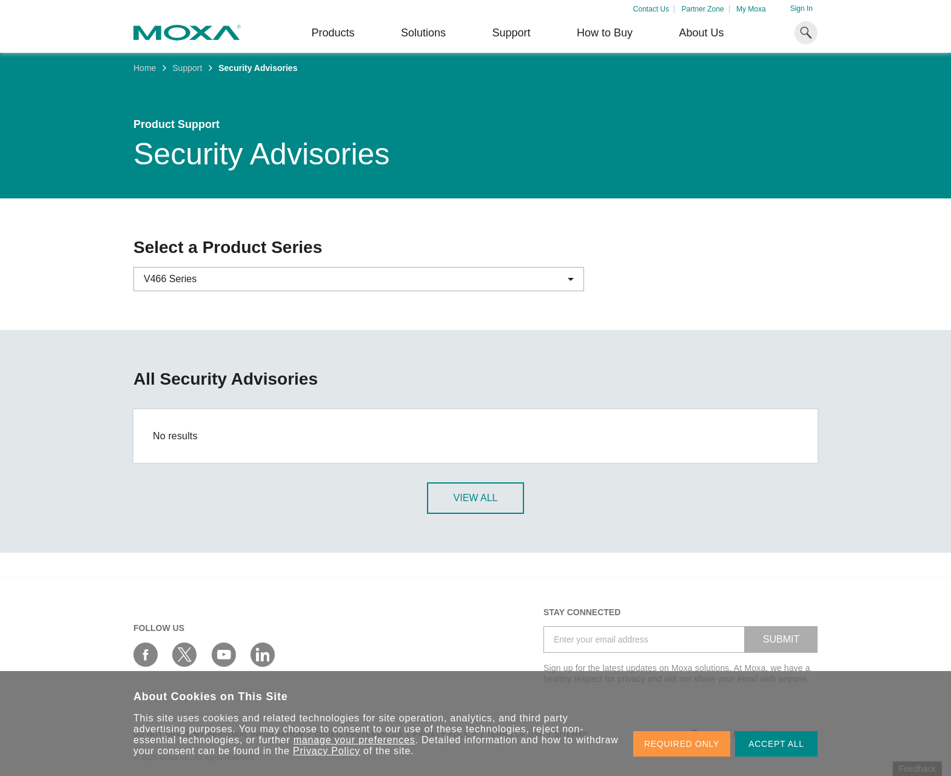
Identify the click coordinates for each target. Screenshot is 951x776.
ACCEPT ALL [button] (776, 744)
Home (144, 68)
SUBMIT (781, 639)
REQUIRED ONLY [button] (681, 744)
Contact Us (651, 9)
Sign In (801, 8)
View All (476, 498)
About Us (701, 33)
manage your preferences (354, 740)
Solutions (423, 33)
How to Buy (605, 33)
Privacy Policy (326, 751)
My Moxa (751, 9)
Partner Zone (703, 9)
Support (511, 33)
